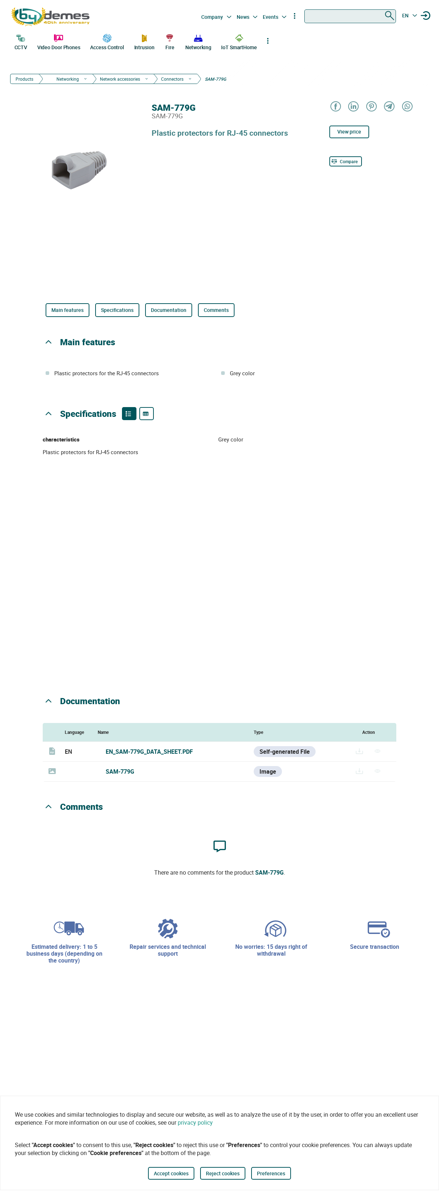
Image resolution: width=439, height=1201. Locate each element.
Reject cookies (223, 1173)
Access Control (107, 41)
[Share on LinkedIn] (353, 107)
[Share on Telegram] (389, 107)
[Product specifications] (146, 413)
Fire (169, 41)
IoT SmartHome (239, 41)
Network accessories (120, 79)
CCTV (21, 41)
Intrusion (144, 41)
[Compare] (345, 161)
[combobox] (350, 16)
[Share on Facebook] (335, 107)
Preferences (271, 1173)
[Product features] (129, 413)
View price (349, 131)
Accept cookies (171, 1173)
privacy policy (195, 1122)
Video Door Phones (58, 41)
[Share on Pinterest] (371, 107)
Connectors (172, 79)
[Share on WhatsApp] (407, 107)
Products (24, 79)
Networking (198, 41)
